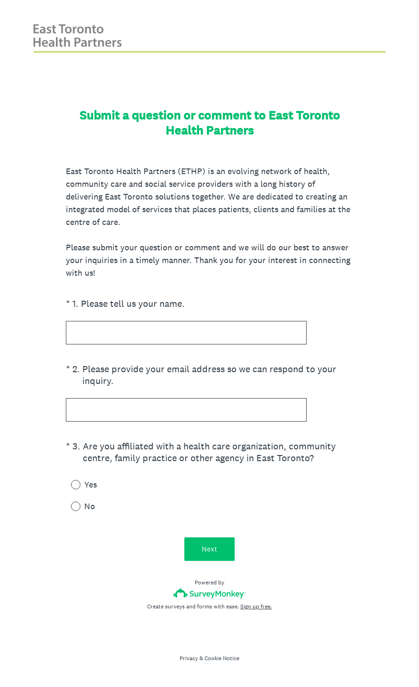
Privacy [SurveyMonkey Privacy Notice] (189, 658)
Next (209, 548)
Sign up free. (256, 606)
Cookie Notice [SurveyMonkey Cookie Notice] (222, 658)
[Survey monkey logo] (209, 593)
